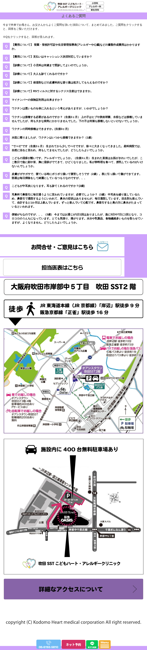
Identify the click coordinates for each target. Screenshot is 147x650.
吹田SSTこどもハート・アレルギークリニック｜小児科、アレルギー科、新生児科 (72, 17)
